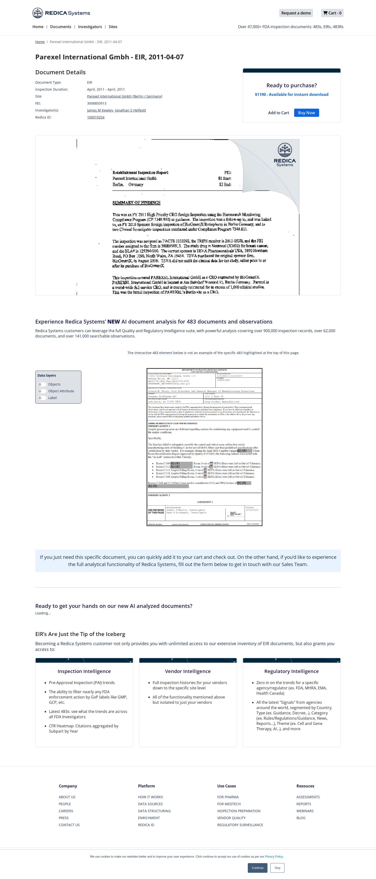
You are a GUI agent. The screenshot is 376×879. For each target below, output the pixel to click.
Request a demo (296, 13)
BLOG (301, 818)
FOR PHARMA (228, 797)
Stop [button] (277, 868)
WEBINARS (305, 811)
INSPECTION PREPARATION (239, 811)
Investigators (90, 26)
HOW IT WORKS (150, 797)
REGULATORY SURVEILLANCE (240, 825)
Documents (60, 26)
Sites (113, 26)
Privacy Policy (274, 856)
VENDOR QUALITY (231, 818)
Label (52, 397)
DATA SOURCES (150, 804)
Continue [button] (257, 868)
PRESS (64, 818)
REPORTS (304, 804)
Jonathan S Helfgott (130, 110)
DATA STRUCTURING (154, 811)
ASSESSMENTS (308, 797)
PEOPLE (65, 804)
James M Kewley (100, 110)
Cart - (332, 13)
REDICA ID (146, 825)
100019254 (95, 117)
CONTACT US (69, 825)
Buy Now (306, 112)
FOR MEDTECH (229, 804)
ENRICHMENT (149, 818)
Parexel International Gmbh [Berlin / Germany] (124, 96)
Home (37, 26)
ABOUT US (67, 797)
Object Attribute (61, 391)
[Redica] (61, 13)
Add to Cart (278, 112)
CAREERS (66, 811)
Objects (54, 384)
